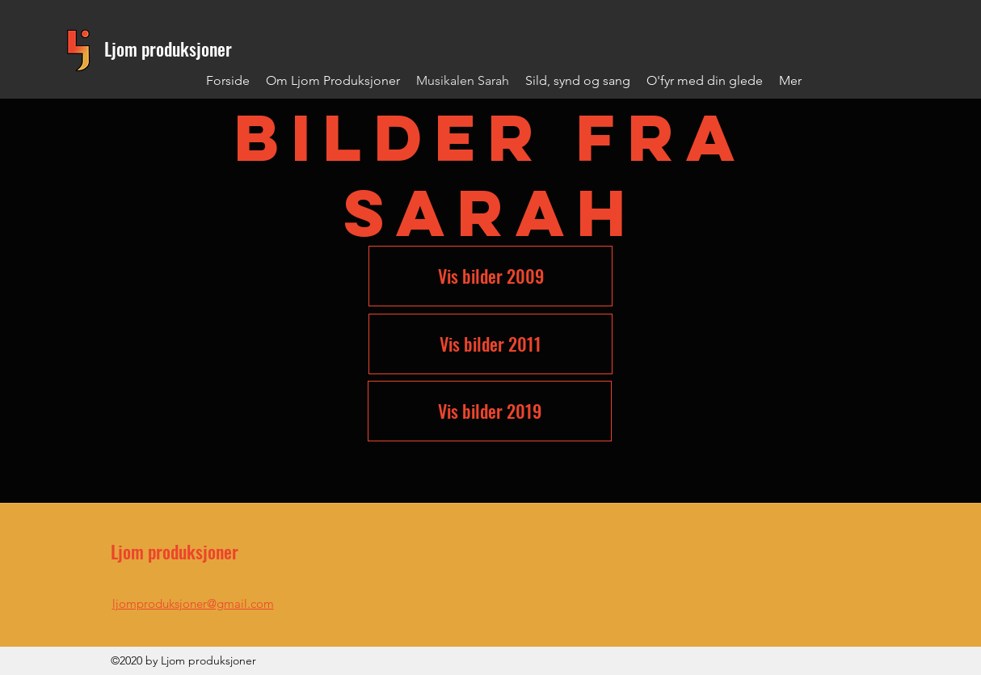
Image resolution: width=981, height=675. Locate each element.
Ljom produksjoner (168, 48)
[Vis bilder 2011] (490, 344)
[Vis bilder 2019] (490, 411)
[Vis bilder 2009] (490, 276)
